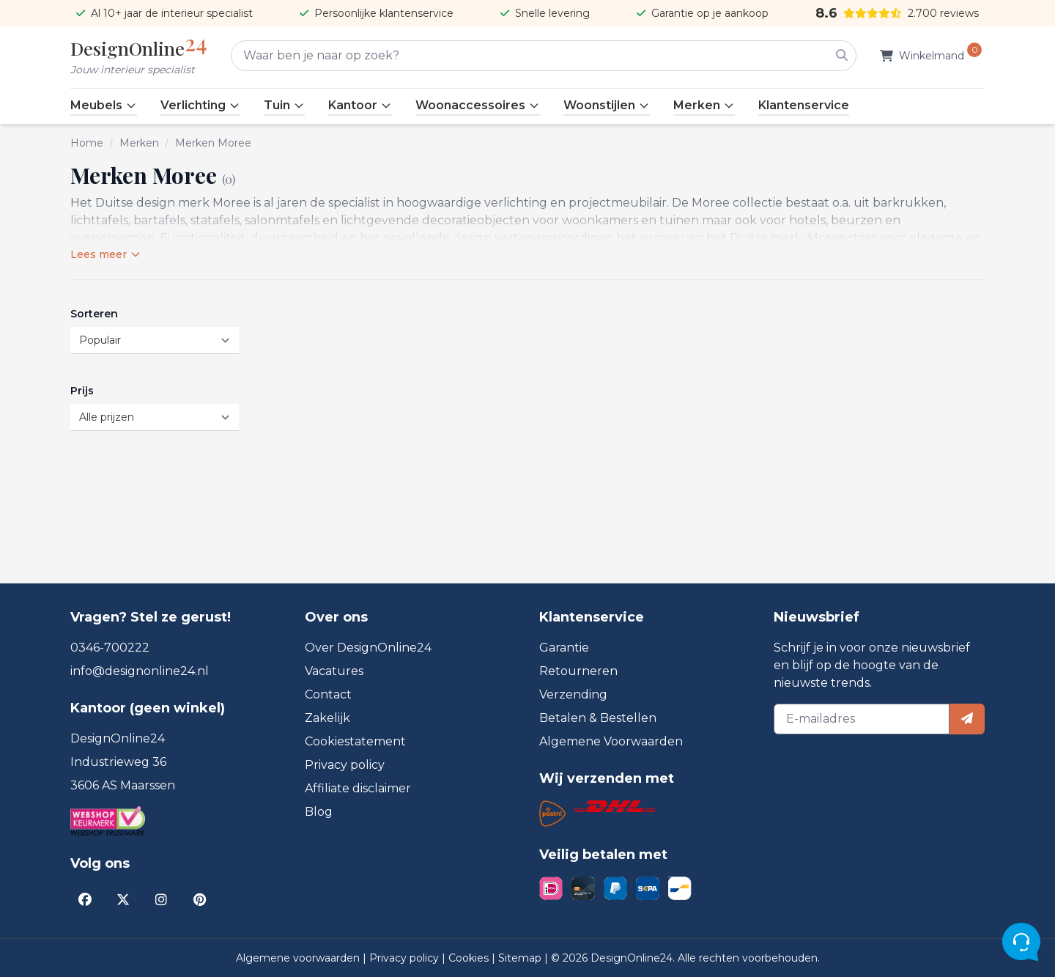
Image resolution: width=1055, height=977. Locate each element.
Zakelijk (327, 718)
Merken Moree (213, 143)
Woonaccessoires (477, 105)
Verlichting (200, 105)
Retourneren (578, 671)
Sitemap (521, 958)
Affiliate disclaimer (358, 788)
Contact (328, 694)
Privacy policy (345, 765)
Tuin (284, 105)
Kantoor (360, 105)
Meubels (103, 105)
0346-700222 (109, 648)
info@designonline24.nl (139, 671)
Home (86, 143)
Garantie (564, 648)
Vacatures (334, 671)
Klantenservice (803, 105)
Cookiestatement (355, 741)
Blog (319, 812)
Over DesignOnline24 (368, 648)
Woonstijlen (606, 105)
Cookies (470, 958)
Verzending (573, 694)
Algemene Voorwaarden (611, 741)
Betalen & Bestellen (597, 718)
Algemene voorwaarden (299, 958)
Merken (704, 105)
